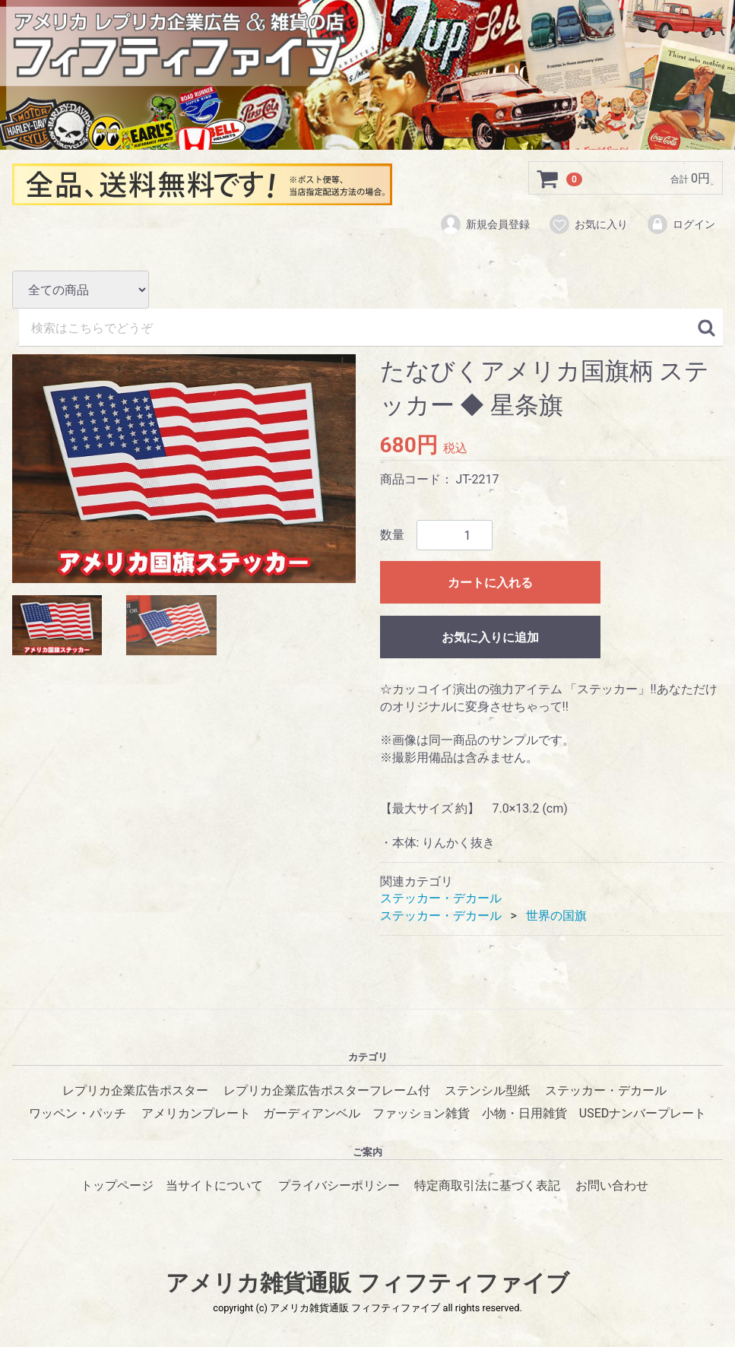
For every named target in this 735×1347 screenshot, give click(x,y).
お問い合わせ (611, 1185)
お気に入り (588, 224)
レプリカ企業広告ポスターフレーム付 (326, 1090)
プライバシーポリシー (339, 1185)
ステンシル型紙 (487, 1090)
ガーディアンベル (311, 1114)
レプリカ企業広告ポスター (135, 1090)
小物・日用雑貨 (524, 1114)
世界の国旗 (556, 915)
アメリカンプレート (196, 1114)
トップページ (117, 1185)
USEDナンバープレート (642, 1114)
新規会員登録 (484, 224)
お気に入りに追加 (490, 637)
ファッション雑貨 (421, 1114)
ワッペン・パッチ (77, 1114)
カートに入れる (490, 582)
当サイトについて (214, 1185)
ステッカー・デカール (441, 898)
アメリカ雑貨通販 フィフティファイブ (367, 1282)
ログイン (680, 224)
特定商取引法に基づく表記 (487, 1185)
